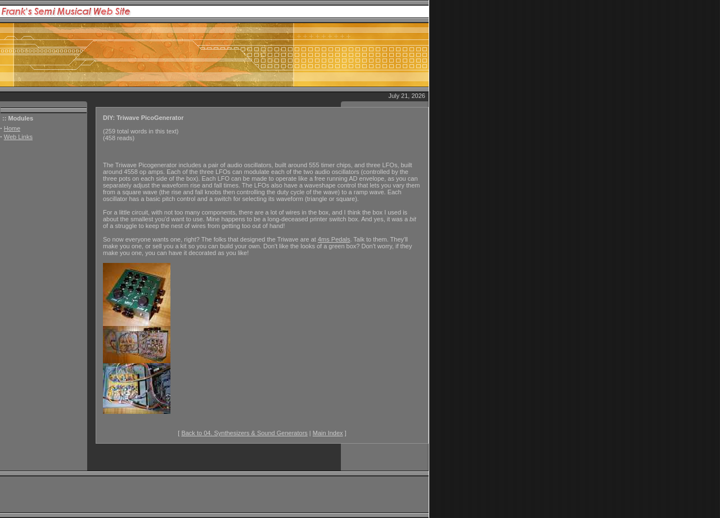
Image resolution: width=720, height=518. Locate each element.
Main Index (328, 433)
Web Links (18, 136)
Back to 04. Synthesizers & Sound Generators (244, 433)
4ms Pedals (334, 239)
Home (12, 128)
